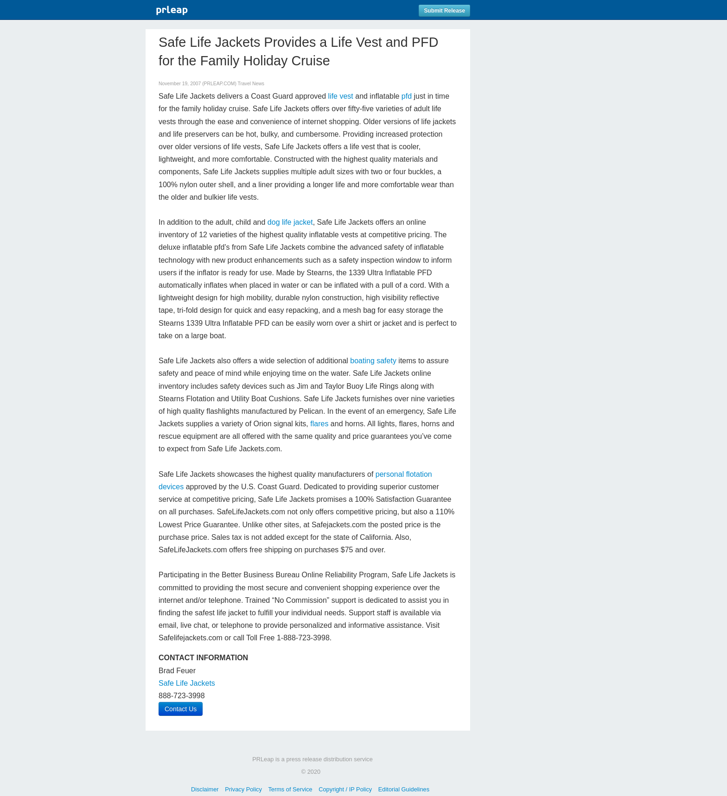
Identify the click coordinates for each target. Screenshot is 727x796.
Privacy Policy (243, 789)
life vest (340, 96)
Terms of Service (290, 789)
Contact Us (181, 709)
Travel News (251, 83)
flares (320, 424)
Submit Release (444, 10)
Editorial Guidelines (403, 789)
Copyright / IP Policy (345, 789)
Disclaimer (205, 789)
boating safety (373, 361)
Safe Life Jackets (187, 683)
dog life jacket (290, 222)
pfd (407, 96)
